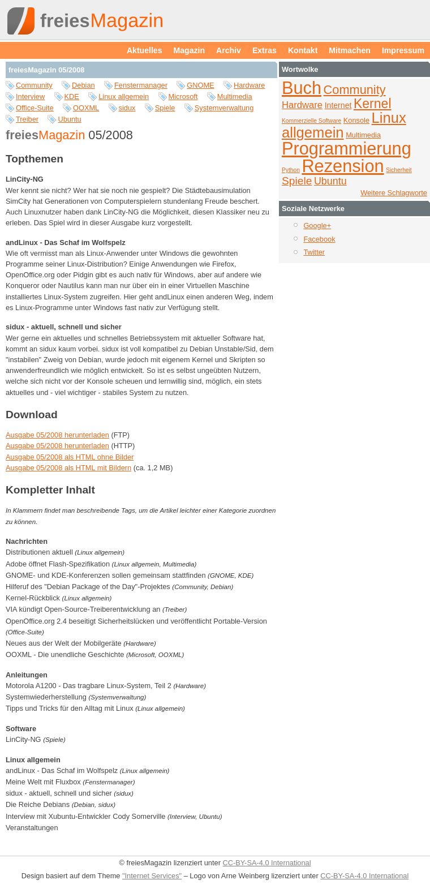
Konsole (356, 120)
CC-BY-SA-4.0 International (266, 862)
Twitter (314, 252)
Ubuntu (69, 119)
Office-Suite (35, 108)
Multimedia (234, 96)
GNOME (200, 85)
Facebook (319, 239)
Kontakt (302, 50)
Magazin (189, 50)
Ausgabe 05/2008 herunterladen (57, 435)
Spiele (165, 108)
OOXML (86, 108)
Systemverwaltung (224, 108)
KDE (71, 96)
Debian (83, 85)
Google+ (317, 225)
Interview (30, 96)
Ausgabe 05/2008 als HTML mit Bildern (68, 467)
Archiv (228, 50)
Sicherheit (399, 170)
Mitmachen (350, 50)
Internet (338, 105)
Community (34, 85)
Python (291, 170)
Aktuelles (144, 50)
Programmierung (346, 148)
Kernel (373, 103)
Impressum (403, 50)
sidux (127, 108)
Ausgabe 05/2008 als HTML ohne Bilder (70, 457)
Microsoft (183, 96)
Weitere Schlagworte (393, 192)
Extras (264, 50)
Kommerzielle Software (311, 121)
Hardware (249, 85)
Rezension (343, 166)
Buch (301, 88)
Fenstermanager (140, 85)
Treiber (27, 119)
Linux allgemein (123, 96)
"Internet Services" (152, 875)
